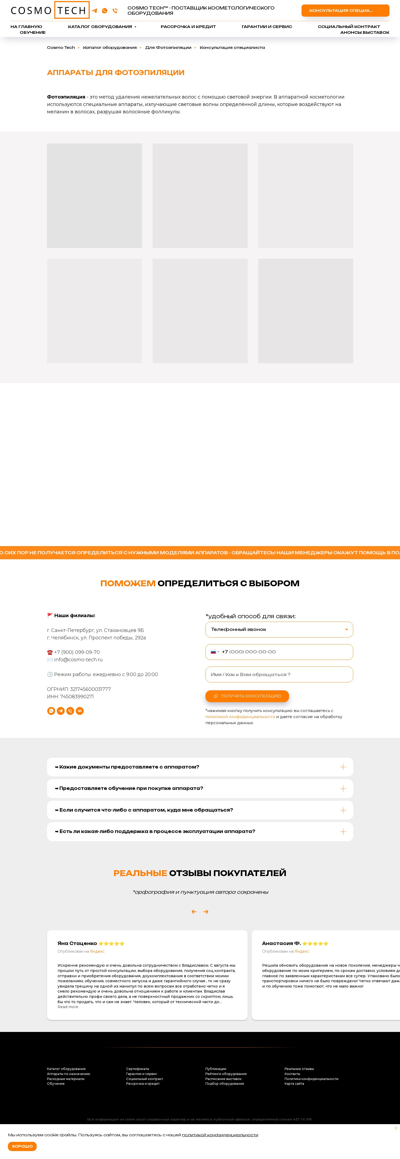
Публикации (215, 1069)
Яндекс (97, 951)
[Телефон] (115, 10)
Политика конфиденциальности (311, 1079)
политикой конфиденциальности (220, 1135)
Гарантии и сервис (267, 26)
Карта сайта (294, 1084)
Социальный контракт (349, 26)
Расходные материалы (65, 1079)
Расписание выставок (223, 1079)
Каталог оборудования (100, 26)
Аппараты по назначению (68, 1074)
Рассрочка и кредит (188, 26)
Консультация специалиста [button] (232, 47)
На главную (26, 26)
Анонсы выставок (364, 32)
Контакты (292, 1074)
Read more (68, 1006)
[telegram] (94, 10)
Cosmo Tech (61, 47)
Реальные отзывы (299, 1069)
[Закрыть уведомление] (396, 1128)
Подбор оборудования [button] (224, 1084)
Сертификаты (137, 1069)
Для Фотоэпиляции (168, 47)
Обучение (33, 32)
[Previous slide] (194, 911)
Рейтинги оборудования (226, 1074)
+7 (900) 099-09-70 (77, 672)
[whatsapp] (104, 10)
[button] (345, 10)
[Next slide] (206, 911)
